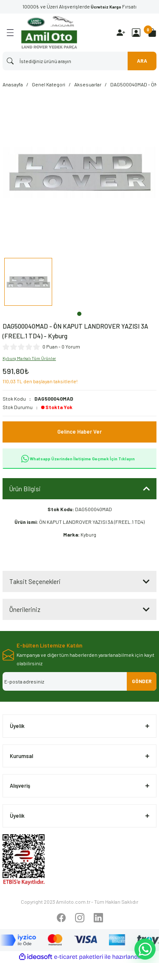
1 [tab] (79, 314)
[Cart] (152, 32)
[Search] (79, 61)
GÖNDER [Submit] (142, 681)
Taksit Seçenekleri (35, 581)
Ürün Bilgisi (25, 489)
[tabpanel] (28, 283)
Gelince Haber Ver (79, 431)
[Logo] (49, 32)
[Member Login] (136, 32)
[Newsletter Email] (79, 681)
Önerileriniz (24, 609)
